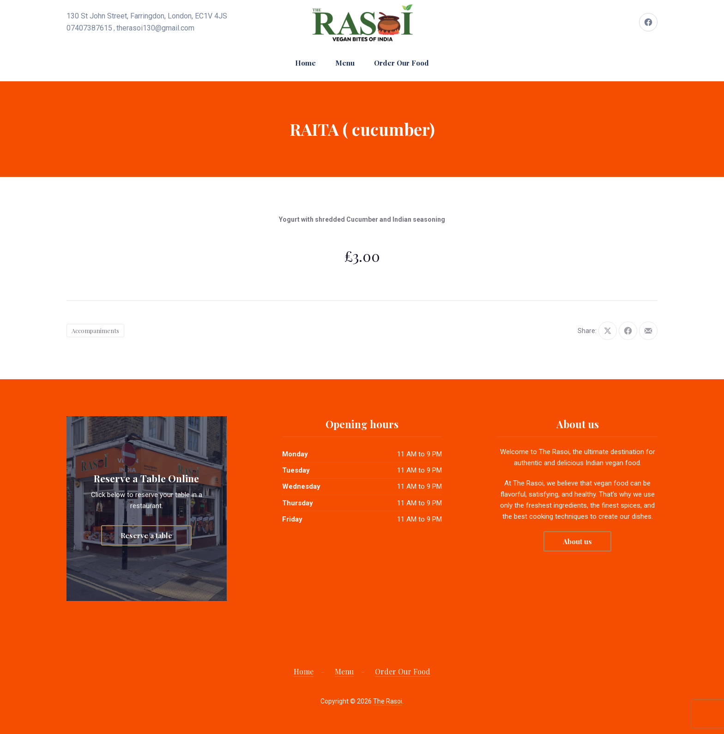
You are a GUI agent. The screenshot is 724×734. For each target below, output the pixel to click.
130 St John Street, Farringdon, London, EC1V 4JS (146, 16)
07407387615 (89, 28)
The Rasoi (387, 701)
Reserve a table (146, 535)
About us (577, 541)
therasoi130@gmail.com (155, 28)
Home (305, 62)
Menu (345, 62)
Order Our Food (401, 62)
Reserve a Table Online (146, 478)
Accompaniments (95, 330)
